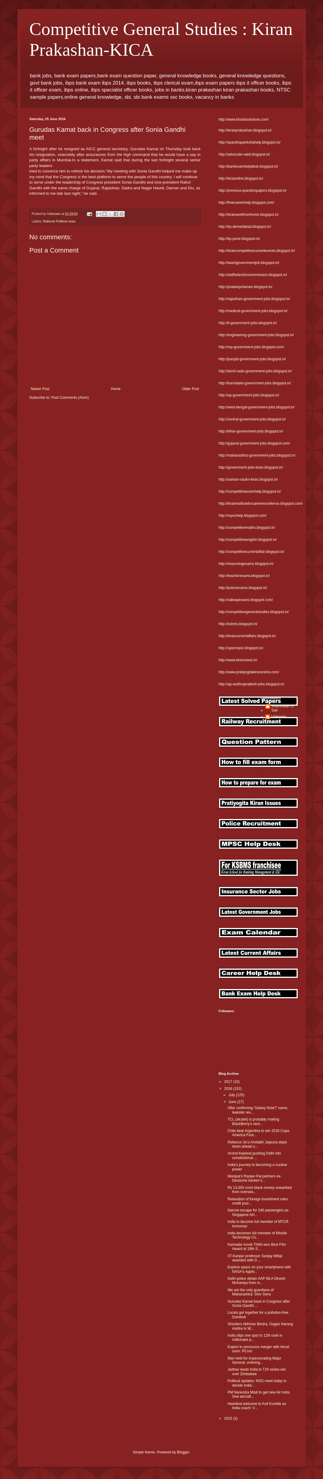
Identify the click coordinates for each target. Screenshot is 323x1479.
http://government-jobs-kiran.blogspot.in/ (251, 467)
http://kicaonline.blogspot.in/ (241, 178)
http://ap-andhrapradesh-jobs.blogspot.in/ (252, 684)
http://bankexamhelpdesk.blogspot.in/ (248, 166)
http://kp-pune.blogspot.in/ (239, 239)
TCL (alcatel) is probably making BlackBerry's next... (253, 1121)
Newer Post (40, 389)
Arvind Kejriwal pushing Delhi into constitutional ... (254, 1155)
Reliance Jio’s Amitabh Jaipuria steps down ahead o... (257, 1144)
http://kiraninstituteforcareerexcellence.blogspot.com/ (261, 503)
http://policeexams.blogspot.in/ (243, 588)
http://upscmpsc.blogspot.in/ (241, 648)
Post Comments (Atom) (70, 397)
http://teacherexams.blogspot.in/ (244, 576)
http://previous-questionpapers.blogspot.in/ (253, 190)
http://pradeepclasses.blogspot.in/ (246, 287)
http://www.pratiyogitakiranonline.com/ (249, 672)
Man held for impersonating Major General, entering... (254, 1360)
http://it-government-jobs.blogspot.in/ (248, 323)
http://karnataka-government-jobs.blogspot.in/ (255, 383)
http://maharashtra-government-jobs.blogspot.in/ (257, 455)
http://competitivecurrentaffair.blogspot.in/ (252, 552)
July (232, 1095)
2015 (228, 1418)
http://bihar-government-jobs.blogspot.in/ (251, 431)
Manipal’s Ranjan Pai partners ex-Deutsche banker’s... (254, 1178)
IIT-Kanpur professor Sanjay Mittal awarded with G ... (254, 1258)
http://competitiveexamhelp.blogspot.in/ (250, 491)
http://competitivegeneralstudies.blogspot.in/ (254, 612)
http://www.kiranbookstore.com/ (244, 119)
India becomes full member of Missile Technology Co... (257, 1235)
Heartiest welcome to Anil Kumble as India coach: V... (256, 1406)
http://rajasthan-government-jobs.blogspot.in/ (254, 299)
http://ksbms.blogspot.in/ (238, 624)
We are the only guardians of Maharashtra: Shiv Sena (250, 1292)
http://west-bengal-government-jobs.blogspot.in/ (257, 407)
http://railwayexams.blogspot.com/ (246, 600)
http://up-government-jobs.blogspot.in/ (249, 395)
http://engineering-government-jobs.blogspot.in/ (256, 335)
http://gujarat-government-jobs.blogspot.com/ (254, 443)
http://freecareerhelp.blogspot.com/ (246, 202)
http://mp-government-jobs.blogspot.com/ (251, 347)
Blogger (183, 1452)
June (232, 1102)
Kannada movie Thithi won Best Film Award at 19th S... (256, 1246)
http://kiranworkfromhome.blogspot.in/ (249, 214)
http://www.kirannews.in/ (238, 660)
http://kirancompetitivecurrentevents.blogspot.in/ (257, 251)
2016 (228, 1089)
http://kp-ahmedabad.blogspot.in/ (245, 227)
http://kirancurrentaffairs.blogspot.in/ (247, 636)
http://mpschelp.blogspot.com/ (243, 515)
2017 (228, 1082)
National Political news (59, 221)
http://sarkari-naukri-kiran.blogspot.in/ (248, 479)
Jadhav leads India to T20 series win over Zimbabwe (256, 1371)
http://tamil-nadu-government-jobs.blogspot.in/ (255, 371)
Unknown (278, 717)
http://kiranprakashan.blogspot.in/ (245, 130)
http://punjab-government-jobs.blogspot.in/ (252, 359)
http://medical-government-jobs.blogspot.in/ (253, 311)
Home (115, 389)
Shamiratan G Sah (282, 708)
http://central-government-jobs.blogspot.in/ (252, 419)
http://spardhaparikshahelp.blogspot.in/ (250, 142)
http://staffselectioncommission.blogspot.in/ (253, 275)
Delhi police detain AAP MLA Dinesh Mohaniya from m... (256, 1280)
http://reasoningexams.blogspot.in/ (246, 564)
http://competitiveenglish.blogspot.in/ (248, 540)
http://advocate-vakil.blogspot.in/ (244, 154)
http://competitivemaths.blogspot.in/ (247, 528)
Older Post (190, 389)
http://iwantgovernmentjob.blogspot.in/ (249, 263)
